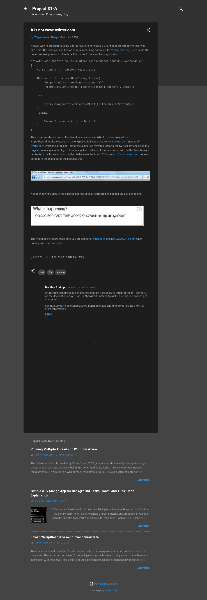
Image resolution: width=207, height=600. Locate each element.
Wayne (61, 272)
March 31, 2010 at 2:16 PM (81, 287)
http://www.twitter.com (125, 154)
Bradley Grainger (56, 287)
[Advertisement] (171, 76)
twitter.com (37, 145)
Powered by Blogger (103, 583)
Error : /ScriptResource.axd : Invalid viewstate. (65, 537)
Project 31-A (44, 8)
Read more (142, 480)
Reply (48, 314)
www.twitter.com (117, 141)
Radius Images (111, 590)
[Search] (181, 9)
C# (50, 272)
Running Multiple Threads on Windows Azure (64, 449)
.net (42, 272)
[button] (148, 30)
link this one (122, 50)
